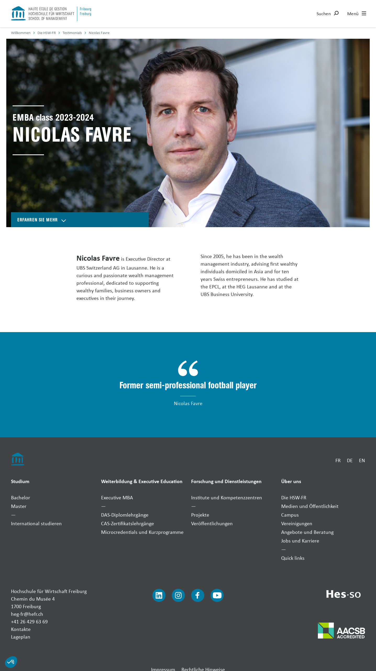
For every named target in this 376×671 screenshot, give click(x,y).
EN (362, 460)
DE (350, 460)
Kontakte (21, 629)
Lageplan (20, 636)
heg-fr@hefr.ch (27, 613)
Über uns (291, 481)
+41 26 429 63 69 (29, 621)
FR (338, 460)
